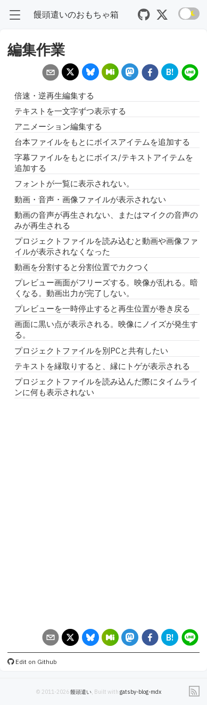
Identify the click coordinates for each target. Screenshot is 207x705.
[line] (189, 73)
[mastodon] (130, 73)
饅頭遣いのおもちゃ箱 (76, 14)
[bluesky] (90, 73)
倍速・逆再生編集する (54, 96)
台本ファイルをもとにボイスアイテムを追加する (102, 142)
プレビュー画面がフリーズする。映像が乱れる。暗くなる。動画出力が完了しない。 (106, 287)
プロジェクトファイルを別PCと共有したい (91, 351)
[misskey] (110, 73)
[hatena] (170, 73)
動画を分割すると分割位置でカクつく (82, 267)
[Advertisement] (100, 513)
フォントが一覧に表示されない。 (74, 183)
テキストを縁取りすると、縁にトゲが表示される (102, 366)
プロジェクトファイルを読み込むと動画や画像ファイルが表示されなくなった (106, 246)
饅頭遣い (81, 691)
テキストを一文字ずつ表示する (70, 111)
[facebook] (149, 73)
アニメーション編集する (58, 126)
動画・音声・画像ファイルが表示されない (90, 199)
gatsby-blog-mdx (140, 691)
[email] (50, 73)
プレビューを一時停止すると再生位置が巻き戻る (102, 309)
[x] (70, 73)
